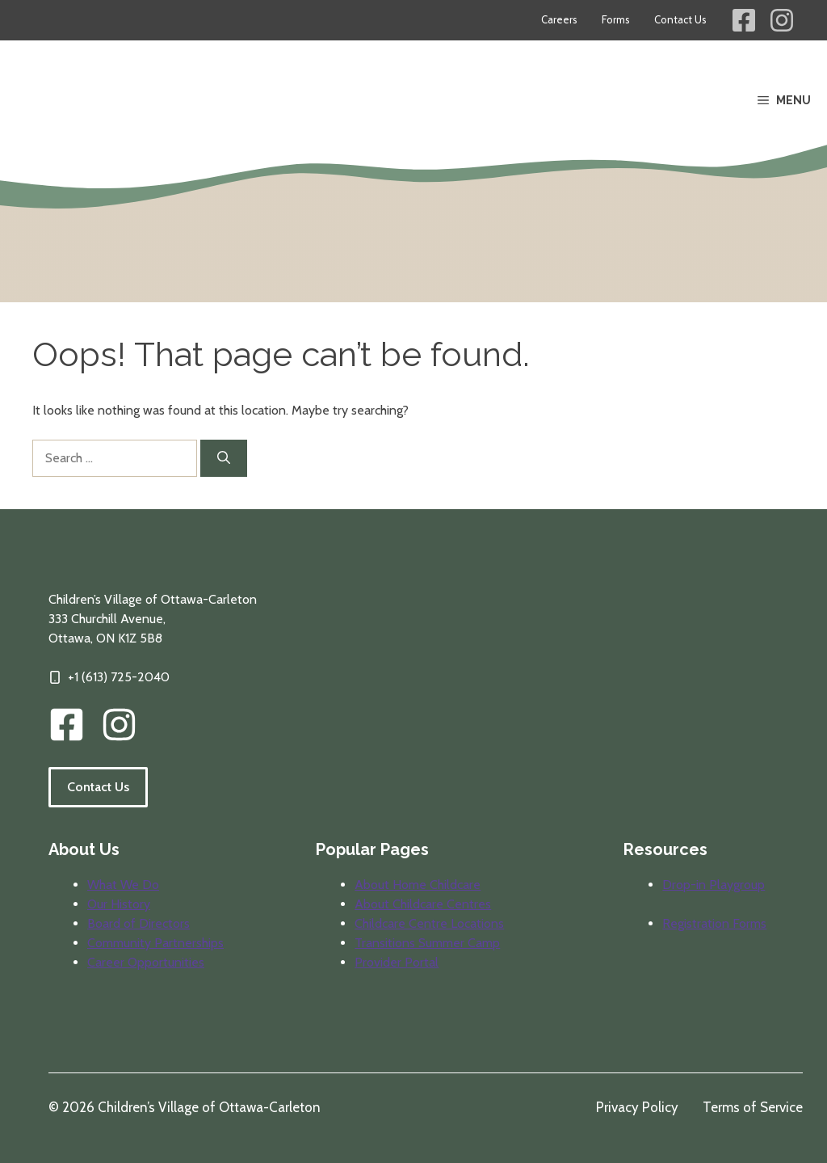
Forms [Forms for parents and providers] (616, 19)
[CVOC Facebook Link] (66, 724)
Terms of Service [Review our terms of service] (753, 1107)
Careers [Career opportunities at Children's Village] (559, 19)
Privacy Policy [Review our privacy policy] (637, 1107)
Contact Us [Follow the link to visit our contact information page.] (98, 786)
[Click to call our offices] (109, 677)
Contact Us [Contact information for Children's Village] (680, 19)
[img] (119, 724)
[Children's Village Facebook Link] (744, 20)
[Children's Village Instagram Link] (782, 20)
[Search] (223, 458)
